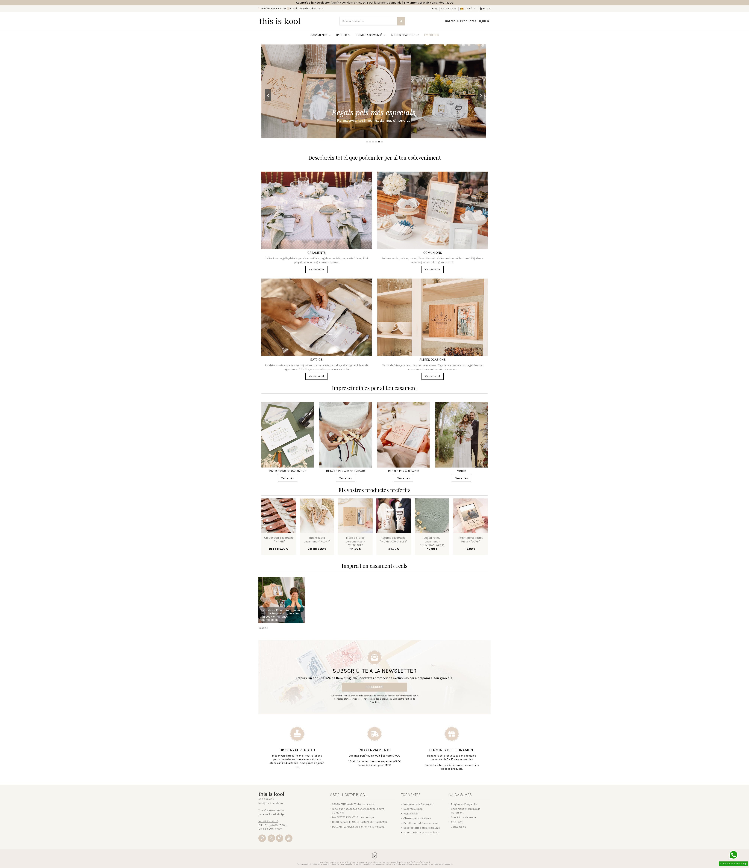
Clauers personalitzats (417, 818)
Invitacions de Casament (418, 804)
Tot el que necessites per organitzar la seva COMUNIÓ (358, 810)
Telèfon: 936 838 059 (273, 8)
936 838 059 (266, 799)
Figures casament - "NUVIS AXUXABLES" (393, 539)
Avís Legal (457, 822)
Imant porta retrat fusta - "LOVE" (470, 539)
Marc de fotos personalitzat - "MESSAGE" (355, 541)
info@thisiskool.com (270, 803)
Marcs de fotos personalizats (421, 832)
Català (468, 8)
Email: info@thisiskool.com (306, 8)
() (335, 2)
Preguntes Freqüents (464, 804)
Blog (435, 8)
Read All (263, 628)
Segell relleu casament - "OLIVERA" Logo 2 (432, 541)
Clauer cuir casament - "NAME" (278, 539)
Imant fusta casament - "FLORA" (317, 539)
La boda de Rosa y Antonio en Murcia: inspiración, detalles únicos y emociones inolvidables (280, 615)
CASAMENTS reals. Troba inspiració (353, 804)
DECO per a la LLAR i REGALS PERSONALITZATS (359, 822)
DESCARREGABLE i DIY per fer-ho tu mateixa (358, 826)
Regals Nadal (411, 813)
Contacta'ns (449, 8)
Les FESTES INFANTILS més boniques (354, 817)
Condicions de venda (463, 817)
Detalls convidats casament (420, 823)
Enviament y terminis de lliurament (465, 810)
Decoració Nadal (413, 808)
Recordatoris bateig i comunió (421, 827)
